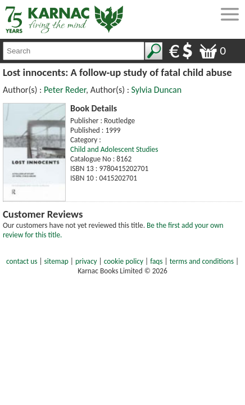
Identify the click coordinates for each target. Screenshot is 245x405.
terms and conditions (202, 261)
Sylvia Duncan (156, 89)
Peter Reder (65, 89)
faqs (156, 261)
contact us (21, 261)
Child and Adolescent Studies (114, 149)
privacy (86, 261)
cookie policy (123, 261)
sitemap (56, 261)
